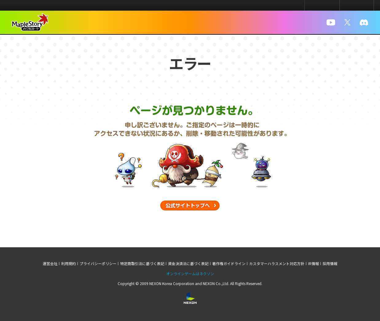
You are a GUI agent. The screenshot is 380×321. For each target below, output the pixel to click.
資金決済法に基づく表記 (188, 263)
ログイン (322, 5)
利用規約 (68, 263)
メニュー (357, 5)
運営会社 (50, 263)
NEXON (17, 5)
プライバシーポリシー (98, 263)
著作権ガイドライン (228, 263)
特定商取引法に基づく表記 (142, 263)
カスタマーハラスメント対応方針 (276, 263)
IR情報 (313, 263)
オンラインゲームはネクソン (190, 273)
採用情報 (330, 263)
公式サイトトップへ (190, 205)
